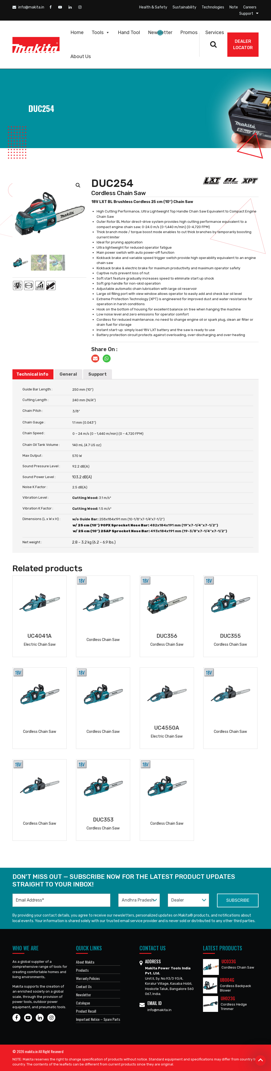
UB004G (227, 980)
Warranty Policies (88, 978)
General (68, 374)
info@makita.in (28, 7)
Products (82, 970)
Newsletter (160, 32)
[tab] (32, 374)
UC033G (229, 961)
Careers (249, 7)
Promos (188, 32)
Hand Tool (129, 32)
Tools (101, 32)
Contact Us (84, 986)
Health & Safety (153, 7)
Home (77, 32)
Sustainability (184, 7)
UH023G (228, 998)
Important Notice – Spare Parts (98, 1019)
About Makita (85, 962)
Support (246, 13)
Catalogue (83, 1003)
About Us (80, 56)
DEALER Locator (243, 44)
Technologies (213, 7)
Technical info (32, 374)
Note (233, 7)
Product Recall (86, 1011)
